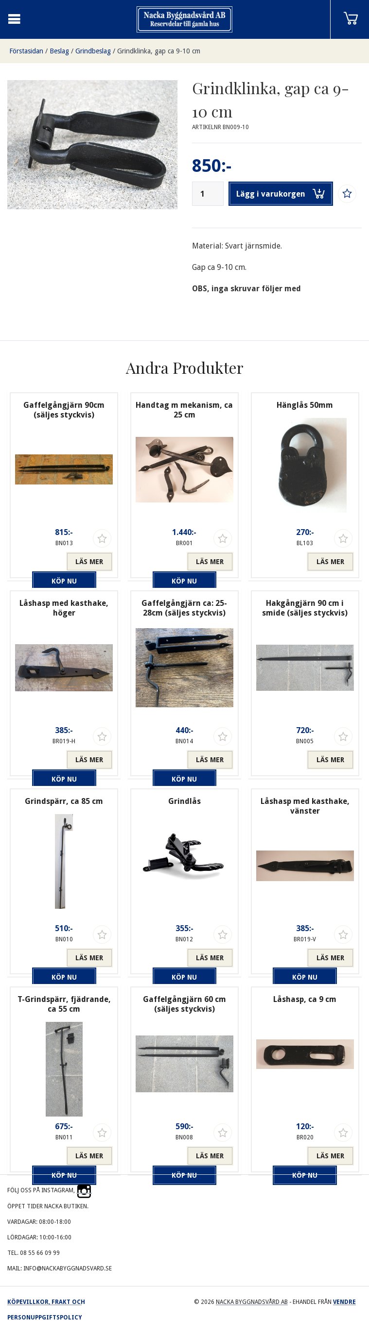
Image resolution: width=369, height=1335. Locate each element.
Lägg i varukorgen (280, 194)
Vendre (344, 1302)
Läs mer (89, 562)
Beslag (59, 51)
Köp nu (40, 562)
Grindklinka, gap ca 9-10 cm (158, 51)
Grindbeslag (93, 51)
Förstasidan (26, 51)
